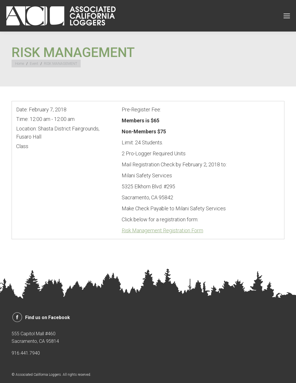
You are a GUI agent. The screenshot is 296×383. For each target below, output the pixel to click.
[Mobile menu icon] (286, 15)
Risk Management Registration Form (162, 230)
